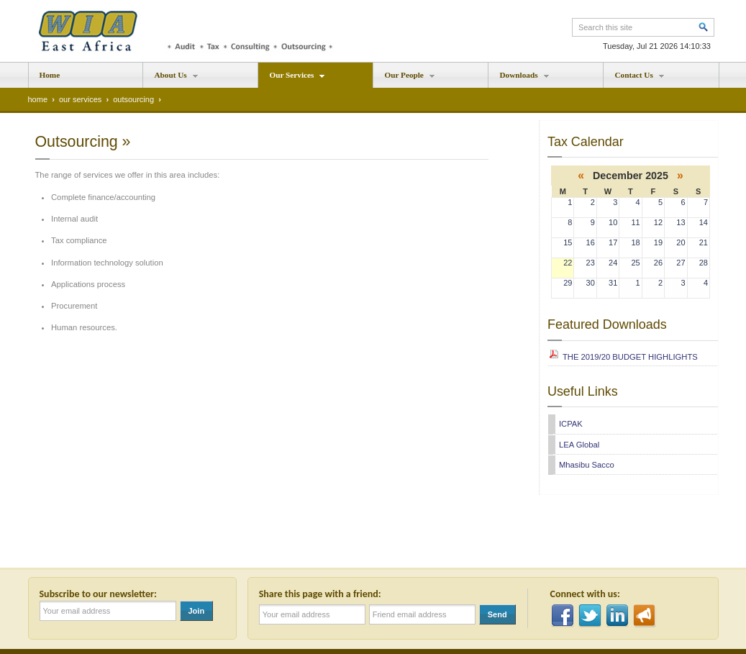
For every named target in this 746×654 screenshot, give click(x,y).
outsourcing (133, 99)
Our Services (292, 79)
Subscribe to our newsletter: (101, 594)
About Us (170, 79)
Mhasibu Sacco (586, 464)
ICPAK (571, 423)
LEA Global (579, 444)
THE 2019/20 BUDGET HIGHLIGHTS (630, 357)
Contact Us (634, 79)
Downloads (519, 79)
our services (80, 99)
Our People (404, 79)
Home (50, 75)
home (38, 99)
